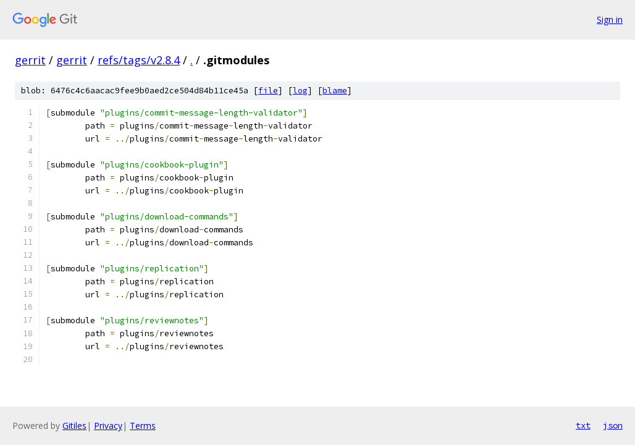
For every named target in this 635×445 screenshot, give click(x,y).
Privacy (108, 425)
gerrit (30, 60)
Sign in (610, 19)
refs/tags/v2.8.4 (139, 60)
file (268, 90)
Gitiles (74, 425)
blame (334, 90)
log (300, 90)
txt (583, 425)
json (613, 425)
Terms (143, 425)
